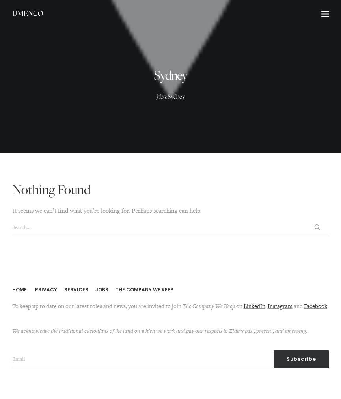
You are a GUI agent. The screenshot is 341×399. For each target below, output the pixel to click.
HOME (19, 289)
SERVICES (76, 289)
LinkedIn (254, 306)
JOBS (101, 289)
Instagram (280, 306)
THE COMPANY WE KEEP (144, 289)
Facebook (315, 306)
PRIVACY (46, 289)
